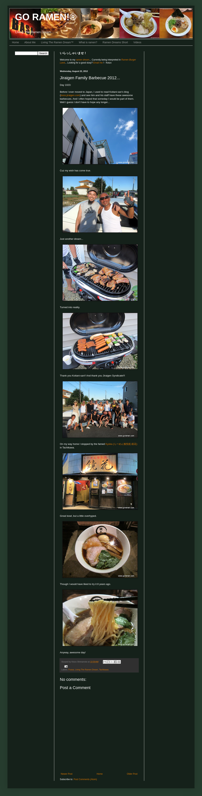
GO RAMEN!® (45, 17)
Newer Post (66, 774)
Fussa (71, 669)
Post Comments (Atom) (85, 779)
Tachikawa (103, 669)
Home (15, 42)
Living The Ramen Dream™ (57, 42)
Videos (137, 42)
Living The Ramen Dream (86, 669)
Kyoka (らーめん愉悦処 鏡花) (121, 444)
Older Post (132, 774)
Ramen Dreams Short (115, 42)
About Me (30, 42)
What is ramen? (88, 42)
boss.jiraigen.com (70, 95)
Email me (98, 62)
